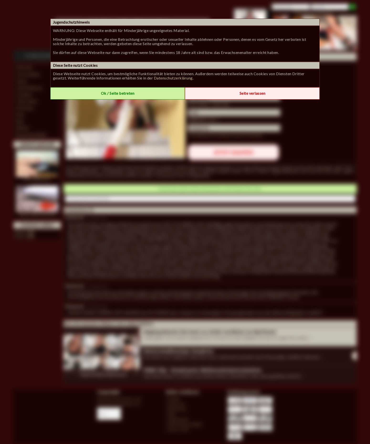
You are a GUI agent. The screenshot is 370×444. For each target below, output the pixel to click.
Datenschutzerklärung (173, 78)
